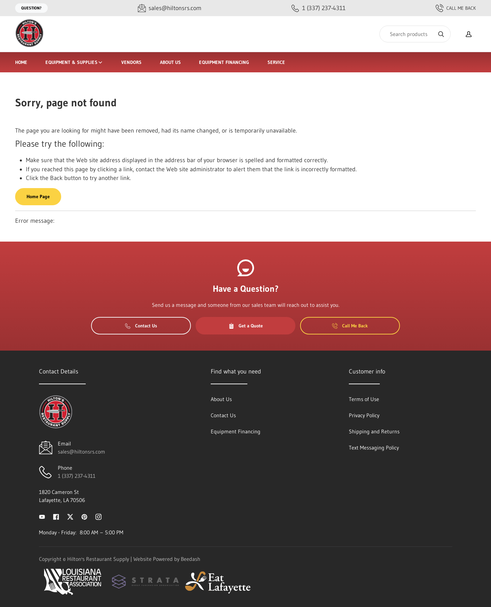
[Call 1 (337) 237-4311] (318, 8)
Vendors (131, 62)
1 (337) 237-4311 (76, 475)
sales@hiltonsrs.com (81, 451)
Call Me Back (456, 8)
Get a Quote (246, 326)
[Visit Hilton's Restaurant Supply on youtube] (42, 516)
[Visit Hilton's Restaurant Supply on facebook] (56, 516)
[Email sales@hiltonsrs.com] (169, 8)
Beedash (190, 559)
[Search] (415, 34)
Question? (31, 7)
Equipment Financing (224, 62)
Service (276, 62)
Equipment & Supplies (74, 62)
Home (21, 62)
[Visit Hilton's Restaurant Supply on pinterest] (84, 516)
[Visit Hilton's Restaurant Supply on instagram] (98, 516)
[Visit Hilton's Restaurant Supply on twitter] (70, 516)
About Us (170, 62)
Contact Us (141, 326)
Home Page (38, 196)
